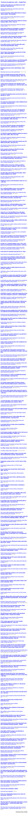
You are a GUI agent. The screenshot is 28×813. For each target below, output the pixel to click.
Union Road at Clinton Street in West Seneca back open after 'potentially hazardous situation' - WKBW (13, 723)
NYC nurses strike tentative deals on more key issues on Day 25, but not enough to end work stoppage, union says (14, 396)
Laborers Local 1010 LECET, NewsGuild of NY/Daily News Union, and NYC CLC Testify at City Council (14, 650)
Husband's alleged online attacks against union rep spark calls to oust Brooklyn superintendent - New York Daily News (14, 597)
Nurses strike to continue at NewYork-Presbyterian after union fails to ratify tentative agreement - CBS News (14, 236)
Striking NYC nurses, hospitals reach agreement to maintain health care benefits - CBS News (12, 440)
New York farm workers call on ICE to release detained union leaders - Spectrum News (13, 763)
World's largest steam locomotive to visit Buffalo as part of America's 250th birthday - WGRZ (14, 549)
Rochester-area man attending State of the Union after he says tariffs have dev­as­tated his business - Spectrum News (14, 311)
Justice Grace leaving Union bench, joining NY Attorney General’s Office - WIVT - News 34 (14, 21)
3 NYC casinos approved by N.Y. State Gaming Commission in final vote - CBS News (11, 622)
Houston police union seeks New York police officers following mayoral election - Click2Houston (13, 747)
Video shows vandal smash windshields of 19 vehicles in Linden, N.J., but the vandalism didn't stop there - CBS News (13, 285)
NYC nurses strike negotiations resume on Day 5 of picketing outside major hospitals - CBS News (12, 509)
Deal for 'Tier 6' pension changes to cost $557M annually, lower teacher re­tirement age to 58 (13, 64)
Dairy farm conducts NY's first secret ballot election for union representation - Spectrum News (13, 781)
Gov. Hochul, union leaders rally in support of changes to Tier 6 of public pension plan (13, 161)
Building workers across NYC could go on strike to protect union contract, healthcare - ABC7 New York (13, 165)
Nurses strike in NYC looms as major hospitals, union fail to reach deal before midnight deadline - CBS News (14, 517)
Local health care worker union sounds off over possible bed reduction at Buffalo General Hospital (14, 281)
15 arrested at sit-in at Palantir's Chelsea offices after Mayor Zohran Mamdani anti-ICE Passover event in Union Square (14, 263)
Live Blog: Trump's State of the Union (9, 450)
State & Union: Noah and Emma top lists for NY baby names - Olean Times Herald (13, 53)
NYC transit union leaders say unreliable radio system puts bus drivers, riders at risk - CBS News (13, 493)
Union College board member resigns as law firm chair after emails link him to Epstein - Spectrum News (13, 454)
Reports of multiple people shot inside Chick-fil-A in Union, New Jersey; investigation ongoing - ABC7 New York (13, 76)
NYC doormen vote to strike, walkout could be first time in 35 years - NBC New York (14, 220)
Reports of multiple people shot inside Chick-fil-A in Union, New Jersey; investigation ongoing (14, 80)
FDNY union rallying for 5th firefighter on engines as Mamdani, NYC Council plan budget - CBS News (13, 29)
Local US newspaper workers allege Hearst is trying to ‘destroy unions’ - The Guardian (13, 13)
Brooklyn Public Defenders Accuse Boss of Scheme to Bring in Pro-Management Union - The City (13, 716)
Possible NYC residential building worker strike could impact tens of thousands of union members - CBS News (14, 244)
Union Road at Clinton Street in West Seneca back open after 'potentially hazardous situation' (14, 727)
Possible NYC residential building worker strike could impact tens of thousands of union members (12, 248)
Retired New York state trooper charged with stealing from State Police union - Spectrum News (13, 629)
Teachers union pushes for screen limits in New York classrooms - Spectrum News (13, 5)
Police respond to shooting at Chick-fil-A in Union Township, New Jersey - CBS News (12, 150)
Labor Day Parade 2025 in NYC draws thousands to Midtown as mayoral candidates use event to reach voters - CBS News (14, 674)
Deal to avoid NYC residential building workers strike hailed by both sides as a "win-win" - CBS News (13, 205)
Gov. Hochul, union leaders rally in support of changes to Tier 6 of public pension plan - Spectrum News (14, 157)
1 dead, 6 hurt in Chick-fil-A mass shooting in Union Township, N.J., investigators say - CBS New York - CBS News (14, 85)
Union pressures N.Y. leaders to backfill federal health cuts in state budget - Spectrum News (13, 375)
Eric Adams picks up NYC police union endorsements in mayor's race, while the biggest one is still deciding (13, 776)
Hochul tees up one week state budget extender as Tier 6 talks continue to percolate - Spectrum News (14, 197)
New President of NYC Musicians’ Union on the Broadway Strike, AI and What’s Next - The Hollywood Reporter (13, 533)
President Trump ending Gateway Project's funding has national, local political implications (13, 743)
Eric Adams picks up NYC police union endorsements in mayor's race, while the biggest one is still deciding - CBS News (14, 771)
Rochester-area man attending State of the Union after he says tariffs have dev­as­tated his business (13, 315)
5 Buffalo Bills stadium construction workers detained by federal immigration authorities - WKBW (14, 367)
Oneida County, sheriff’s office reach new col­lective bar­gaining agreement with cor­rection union (13, 307)
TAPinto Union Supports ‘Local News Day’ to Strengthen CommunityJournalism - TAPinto (14, 228)
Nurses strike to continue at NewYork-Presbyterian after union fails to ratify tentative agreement (13, 240)
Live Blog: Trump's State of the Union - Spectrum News (14, 447)
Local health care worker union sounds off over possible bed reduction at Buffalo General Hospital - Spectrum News (14, 276)
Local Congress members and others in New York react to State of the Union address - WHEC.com (14, 433)
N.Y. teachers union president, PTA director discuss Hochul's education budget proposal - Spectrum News (13, 383)
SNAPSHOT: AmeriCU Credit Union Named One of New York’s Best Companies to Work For (13, 298)
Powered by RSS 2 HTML (21, 811)
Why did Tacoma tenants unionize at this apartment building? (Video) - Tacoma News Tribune (13, 614)
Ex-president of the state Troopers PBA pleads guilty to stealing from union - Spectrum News (13, 501)
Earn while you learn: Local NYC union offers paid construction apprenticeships (12, 49)
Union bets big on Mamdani (7, 791)
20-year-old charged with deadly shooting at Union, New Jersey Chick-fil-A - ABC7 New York (14, 118)
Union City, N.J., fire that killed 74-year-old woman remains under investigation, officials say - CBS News (13, 213)
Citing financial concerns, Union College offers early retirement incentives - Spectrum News (13, 417)
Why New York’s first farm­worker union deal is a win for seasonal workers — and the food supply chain (13, 807)
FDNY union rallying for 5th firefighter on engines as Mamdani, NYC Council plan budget (12, 33)
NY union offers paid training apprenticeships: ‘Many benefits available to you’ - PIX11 (13, 173)
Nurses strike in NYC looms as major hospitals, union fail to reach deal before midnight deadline (14, 521)
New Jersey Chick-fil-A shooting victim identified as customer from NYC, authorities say (12, 130)
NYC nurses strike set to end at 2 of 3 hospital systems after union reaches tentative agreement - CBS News (13, 359)
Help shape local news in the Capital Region (10, 71)
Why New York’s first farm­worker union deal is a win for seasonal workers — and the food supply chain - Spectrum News (14, 803)
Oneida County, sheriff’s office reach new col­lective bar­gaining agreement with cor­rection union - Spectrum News (14, 302)
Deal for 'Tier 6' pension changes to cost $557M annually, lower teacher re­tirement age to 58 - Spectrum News (14, 60)
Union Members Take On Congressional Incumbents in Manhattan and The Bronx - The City (13, 666)
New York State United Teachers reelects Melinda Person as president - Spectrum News (14, 102)
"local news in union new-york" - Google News (13, 2)
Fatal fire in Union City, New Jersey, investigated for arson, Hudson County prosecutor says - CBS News (13, 110)
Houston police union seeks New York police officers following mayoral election (12, 751)
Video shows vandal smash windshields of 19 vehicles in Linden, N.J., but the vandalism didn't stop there (13, 290)
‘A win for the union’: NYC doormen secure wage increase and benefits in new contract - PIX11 (12, 401)
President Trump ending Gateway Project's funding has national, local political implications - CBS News (13, 739)
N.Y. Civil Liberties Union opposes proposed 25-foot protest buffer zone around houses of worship (14, 355)
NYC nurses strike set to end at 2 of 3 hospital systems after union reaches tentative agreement (14, 363)
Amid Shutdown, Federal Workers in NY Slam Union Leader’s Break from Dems (12, 641)
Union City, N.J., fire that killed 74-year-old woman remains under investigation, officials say (14, 216)
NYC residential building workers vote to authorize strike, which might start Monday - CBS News (13, 189)
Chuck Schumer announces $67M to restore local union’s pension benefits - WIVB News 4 (14, 755)
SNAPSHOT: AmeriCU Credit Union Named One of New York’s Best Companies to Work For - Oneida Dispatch (14, 294)
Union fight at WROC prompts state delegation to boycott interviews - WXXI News (12, 731)
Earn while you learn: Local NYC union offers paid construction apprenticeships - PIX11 (13, 45)
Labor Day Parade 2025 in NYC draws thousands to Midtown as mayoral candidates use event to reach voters (12, 680)
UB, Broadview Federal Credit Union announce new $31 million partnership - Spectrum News (14, 142)
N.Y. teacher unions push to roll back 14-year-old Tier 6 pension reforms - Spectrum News (13, 334)
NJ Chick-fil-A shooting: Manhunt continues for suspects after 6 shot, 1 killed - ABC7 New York (14, 134)
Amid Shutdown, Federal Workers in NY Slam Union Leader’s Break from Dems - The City (13, 637)
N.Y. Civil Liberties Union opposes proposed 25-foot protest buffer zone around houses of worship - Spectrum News (14, 351)
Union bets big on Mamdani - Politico (9, 788)
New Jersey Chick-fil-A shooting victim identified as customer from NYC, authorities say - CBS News (13, 126)
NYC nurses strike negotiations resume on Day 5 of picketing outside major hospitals (12, 513)
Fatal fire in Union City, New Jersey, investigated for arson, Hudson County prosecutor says (14, 114)
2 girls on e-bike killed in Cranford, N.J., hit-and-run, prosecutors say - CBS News (13, 684)
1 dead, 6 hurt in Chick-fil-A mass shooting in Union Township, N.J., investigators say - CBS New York (12, 89)
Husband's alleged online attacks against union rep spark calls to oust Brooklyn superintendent (13, 602)
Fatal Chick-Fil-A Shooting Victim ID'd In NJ (11, 254)
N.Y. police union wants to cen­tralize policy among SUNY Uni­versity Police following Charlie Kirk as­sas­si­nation (13, 661)
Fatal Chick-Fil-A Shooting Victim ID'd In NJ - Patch (13, 251)
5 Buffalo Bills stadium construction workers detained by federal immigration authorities (13, 371)
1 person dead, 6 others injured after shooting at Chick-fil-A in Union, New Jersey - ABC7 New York (13, 37)
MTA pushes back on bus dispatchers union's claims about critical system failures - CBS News (13, 606)
